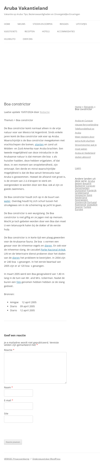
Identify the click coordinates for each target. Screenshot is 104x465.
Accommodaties (66, 31)
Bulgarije (80, 185)
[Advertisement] (52, 72)
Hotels (46, 31)
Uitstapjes (81, 24)
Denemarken (82, 188)
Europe (79, 209)
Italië (89, 195)
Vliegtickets (10, 31)
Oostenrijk (81, 202)
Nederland (81, 197)
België (78, 183)
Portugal (92, 202)
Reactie (9, 350)
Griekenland (82, 192)
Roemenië (80, 204)
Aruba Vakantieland (26, 8)
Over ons (28, 39)
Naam (8, 387)
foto (19, 282)
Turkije (87, 207)
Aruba (91, 181)
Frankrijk (91, 190)
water (7, 201)
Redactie (45, 112)
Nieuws (21, 24)
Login (78, 168)
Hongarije (80, 195)
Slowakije (92, 204)
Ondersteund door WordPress (46, 458)
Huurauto (9, 39)
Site (6, 413)
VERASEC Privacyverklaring (16, 458)
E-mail (8, 400)
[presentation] (29, 431)
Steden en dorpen (42, 24)
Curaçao (90, 185)
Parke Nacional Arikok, (53, 249)
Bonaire (87, 183)
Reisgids (64, 24)
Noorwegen (81, 199)
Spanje (79, 207)
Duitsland (80, 190)
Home (7, 24)
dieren (48, 245)
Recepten (30, 31)
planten (39, 144)
